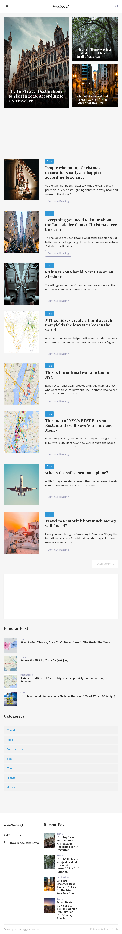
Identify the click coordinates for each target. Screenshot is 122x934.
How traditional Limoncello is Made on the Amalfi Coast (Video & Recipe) (67, 696)
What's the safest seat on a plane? (76, 472)
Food (22, 692)
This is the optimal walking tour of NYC (78, 375)
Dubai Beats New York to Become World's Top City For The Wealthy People (67, 910)
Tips (49, 161)
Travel (23, 639)
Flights (11, 778)
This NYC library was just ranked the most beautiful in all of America (94, 53)
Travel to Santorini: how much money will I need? (80, 523)
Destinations (26, 674)
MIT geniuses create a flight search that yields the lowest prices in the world (78, 324)
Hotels (11, 787)
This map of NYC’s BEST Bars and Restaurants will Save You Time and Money (79, 425)
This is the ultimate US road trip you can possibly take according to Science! (63, 679)
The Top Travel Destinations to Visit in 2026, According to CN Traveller (36, 95)
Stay (10, 759)
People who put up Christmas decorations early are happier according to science (73, 172)
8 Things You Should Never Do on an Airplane (79, 274)
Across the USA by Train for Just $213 (44, 660)
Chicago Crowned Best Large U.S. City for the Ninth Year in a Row (92, 99)
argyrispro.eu (30, 929)
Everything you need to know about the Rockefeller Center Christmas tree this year (81, 224)
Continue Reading (58, 201)
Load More (105, 564)
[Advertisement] (61, 133)
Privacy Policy (99, 929)
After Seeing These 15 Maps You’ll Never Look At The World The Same (65, 642)
